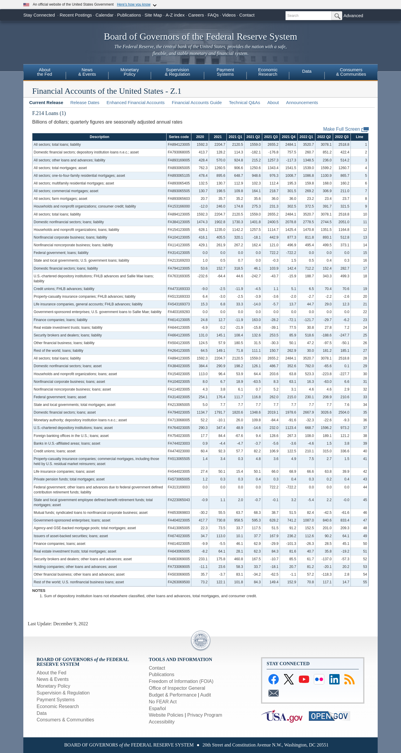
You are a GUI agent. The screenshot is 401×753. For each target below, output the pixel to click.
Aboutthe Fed (44, 72)
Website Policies (166, 715)
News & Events (53, 679)
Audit (205, 694)
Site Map (153, 14)
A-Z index (175, 14)
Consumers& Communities (351, 72)
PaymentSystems (225, 72)
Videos (229, 14)
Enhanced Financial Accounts (136, 102)
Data (307, 71)
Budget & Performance (173, 694)
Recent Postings (76, 14)
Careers (196, 14)
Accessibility (162, 721)
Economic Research (58, 706)
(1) (63, 113)
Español (157, 708)
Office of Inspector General (177, 688)
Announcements (302, 102)
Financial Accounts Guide (197, 102)
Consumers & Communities (65, 719)
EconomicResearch (268, 72)
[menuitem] (44, 72)
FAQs (213, 14)
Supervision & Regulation (63, 692)
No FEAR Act (163, 701)
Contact (247, 14)
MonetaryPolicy (129, 72)
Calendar (105, 14)
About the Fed (51, 672)
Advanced (353, 15)
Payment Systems (56, 699)
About (273, 102)
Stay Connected (39, 14)
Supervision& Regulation (177, 72)
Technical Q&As (244, 102)
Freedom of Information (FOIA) (181, 681)
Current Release (46, 102)
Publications (129, 14)
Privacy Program (204, 715)
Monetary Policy (53, 686)
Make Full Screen (346, 129)
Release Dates (84, 102)
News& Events (87, 72)
